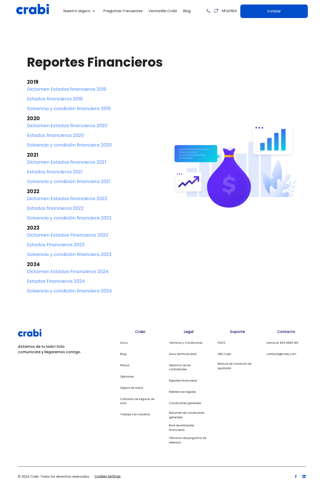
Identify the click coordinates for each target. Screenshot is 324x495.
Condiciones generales (185, 403)
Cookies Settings (107, 476)
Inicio (124, 343)
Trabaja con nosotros (135, 414)
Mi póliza (229, 10)
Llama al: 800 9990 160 (282, 343)
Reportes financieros (183, 380)
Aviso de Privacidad (182, 354)
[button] (79, 11)
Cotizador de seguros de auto (137, 401)
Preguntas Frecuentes (123, 11)
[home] (32, 11)
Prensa (124, 365)
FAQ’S (221, 343)
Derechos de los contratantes (180, 367)
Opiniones (127, 376)
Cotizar (274, 11)
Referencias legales (182, 392)
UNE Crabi (224, 354)
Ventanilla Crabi (162, 11)
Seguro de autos (131, 388)
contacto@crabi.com (281, 354)
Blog (187, 11)
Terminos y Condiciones (185, 343)
